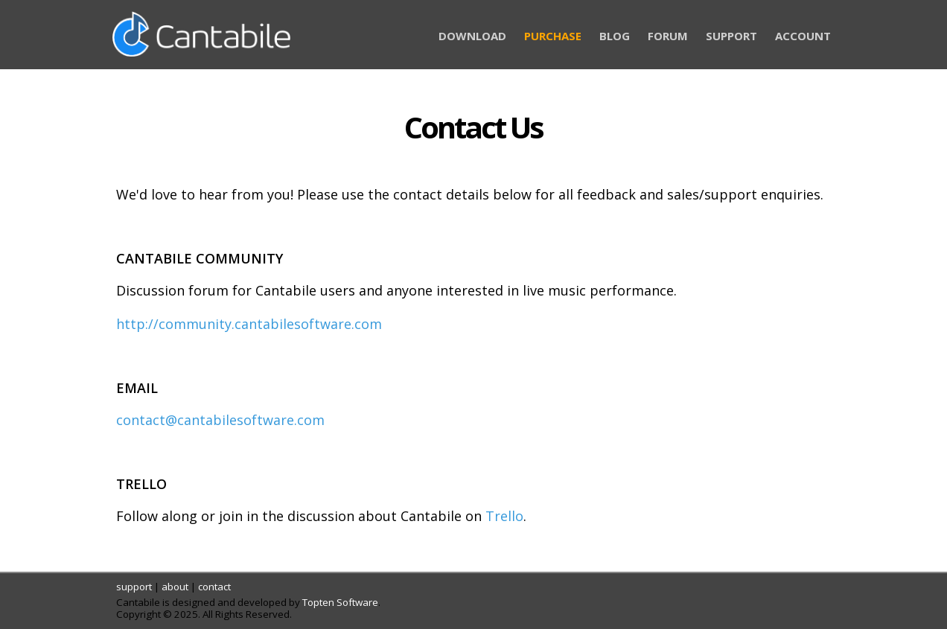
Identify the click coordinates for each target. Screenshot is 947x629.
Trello (504, 516)
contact (214, 586)
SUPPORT (731, 35)
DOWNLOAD (472, 35)
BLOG (614, 35)
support (134, 586)
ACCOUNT (803, 35)
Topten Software (340, 602)
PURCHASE (552, 35)
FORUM (668, 35)
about (175, 586)
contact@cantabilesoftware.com (220, 420)
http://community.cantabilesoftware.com (249, 324)
